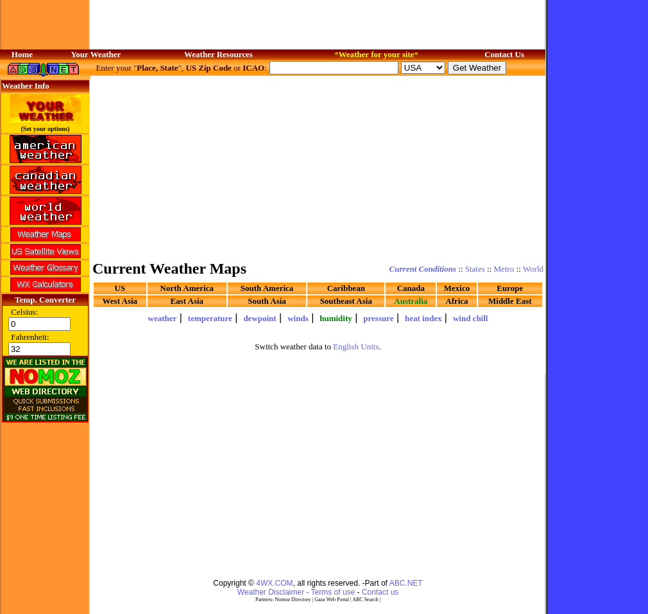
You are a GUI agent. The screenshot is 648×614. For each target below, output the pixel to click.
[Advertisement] (318, 167)
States (475, 269)
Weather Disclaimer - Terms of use (296, 592)
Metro (504, 269)
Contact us (380, 592)
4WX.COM (274, 583)
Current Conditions (422, 269)
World (533, 269)
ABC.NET (406, 583)
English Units (356, 346)
